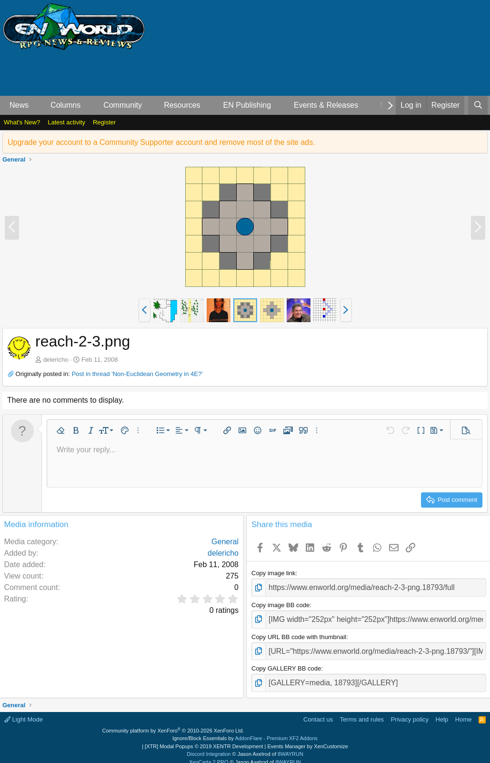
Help (442, 711)
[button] (36, 105)
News (19, 105)
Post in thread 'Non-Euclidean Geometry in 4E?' (136, 373)
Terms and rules (362, 711)
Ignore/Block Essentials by (245, 730)
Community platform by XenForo (173, 723)
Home (463, 711)
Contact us (318, 711)
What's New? (22, 122)
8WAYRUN (290, 746)
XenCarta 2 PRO (209, 754)
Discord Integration (208, 746)
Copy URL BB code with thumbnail (298, 632)
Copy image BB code (280, 603)
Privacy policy (410, 711)
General (225, 542)
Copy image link (273, 573)
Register (104, 122)
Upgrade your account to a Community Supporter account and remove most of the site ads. (161, 142)
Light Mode (23, 711)
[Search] (478, 105)
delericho (56, 359)
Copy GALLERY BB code (286, 662)
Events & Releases (326, 105)
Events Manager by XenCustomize (307, 739)
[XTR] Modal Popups (204, 739)
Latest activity (66, 122)
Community (122, 105)
